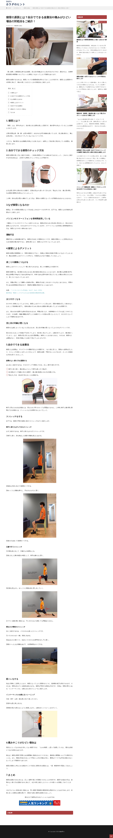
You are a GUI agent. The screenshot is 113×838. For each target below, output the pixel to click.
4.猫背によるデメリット (16, 102)
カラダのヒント (30, 3)
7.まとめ (11, 112)
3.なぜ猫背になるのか (15, 99)
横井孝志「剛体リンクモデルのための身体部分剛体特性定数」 (26, 293)
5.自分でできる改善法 (15, 106)
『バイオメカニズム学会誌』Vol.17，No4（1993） (26, 290)
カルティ (61, 831)
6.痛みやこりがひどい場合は (17, 109)
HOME (9, 8)
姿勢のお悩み (27, 8)
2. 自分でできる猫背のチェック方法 (19, 96)
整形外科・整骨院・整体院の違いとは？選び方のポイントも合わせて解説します (91, 114)
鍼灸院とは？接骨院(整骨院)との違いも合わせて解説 (92, 40)
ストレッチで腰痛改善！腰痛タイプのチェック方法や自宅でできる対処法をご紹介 (91, 188)
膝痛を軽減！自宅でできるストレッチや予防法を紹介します (91, 77)
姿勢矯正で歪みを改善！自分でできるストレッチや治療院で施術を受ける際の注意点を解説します (91, 151)
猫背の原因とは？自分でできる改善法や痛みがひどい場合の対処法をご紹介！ (51, 8)
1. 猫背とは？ (13, 93)
